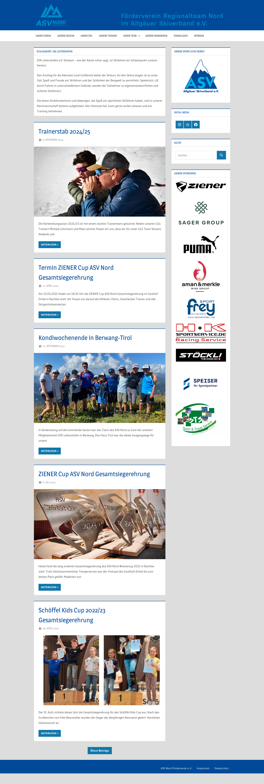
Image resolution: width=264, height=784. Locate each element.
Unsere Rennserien (156, 35)
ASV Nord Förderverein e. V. (172, 778)
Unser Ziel (87, 35)
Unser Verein (43, 35)
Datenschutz (221, 778)
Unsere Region (65, 35)
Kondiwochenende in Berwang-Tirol (90, 337)
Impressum (201, 778)
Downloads (181, 35)
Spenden (199, 35)
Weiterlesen (48, 244)
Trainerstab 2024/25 (68, 131)
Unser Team (131, 35)
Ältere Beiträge (99, 760)
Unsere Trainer (108, 35)
